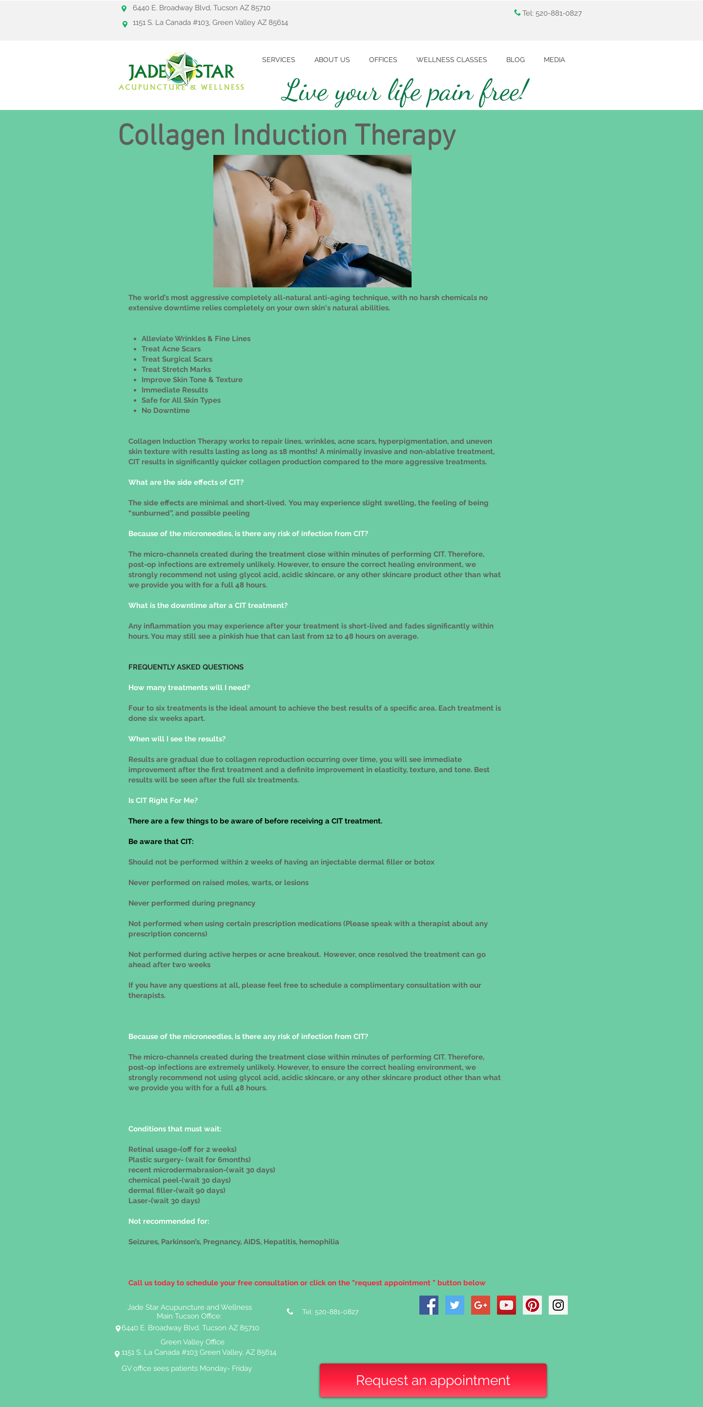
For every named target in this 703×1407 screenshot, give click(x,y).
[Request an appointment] (433, 1380)
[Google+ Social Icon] (480, 1305)
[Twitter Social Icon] (454, 1305)
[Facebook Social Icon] (428, 1305)
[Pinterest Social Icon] (532, 1305)
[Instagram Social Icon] (558, 1305)
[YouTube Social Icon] (506, 1305)
